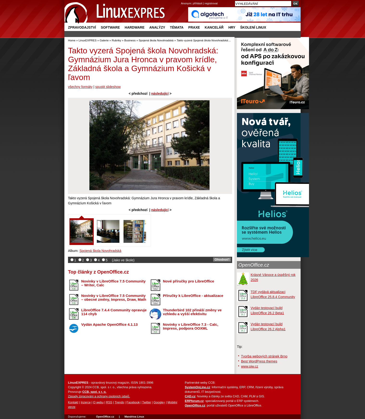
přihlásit (197, 3)
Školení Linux (253, 27)
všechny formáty (80, 87)
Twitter (146, 402)
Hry (231, 27)
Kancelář (214, 27)
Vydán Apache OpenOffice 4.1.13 (109, 324)
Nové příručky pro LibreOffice (188, 281)
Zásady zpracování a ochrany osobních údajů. (99, 396)
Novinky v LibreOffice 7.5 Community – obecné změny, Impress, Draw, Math (113, 298)
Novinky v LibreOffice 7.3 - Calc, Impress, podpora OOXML (190, 326)
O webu (98, 402)
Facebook (133, 402)
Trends (119, 402)
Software (110, 27)
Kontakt (73, 402)
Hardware (134, 27)
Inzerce (86, 402)
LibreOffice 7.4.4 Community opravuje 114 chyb (114, 312)
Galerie (104, 40)
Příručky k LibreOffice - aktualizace (193, 296)
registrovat (211, 3)
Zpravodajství (82, 27)
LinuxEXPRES (88, 40)
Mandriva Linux (134, 416)
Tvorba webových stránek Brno (264, 356)
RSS (109, 402)
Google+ (159, 402)
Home (71, 40)
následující (159, 93)
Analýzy (157, 27)
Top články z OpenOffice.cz (98, 272)
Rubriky (116, 40)
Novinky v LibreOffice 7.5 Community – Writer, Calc (113, 283)
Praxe (194, 27)
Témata (176, 27)
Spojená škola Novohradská (156, 40)
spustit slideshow (108, 87)
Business (130, 40)
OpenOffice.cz (253, 265)
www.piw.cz (249, 366)
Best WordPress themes (259, 361)
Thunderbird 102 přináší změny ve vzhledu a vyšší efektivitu (192, 312)
